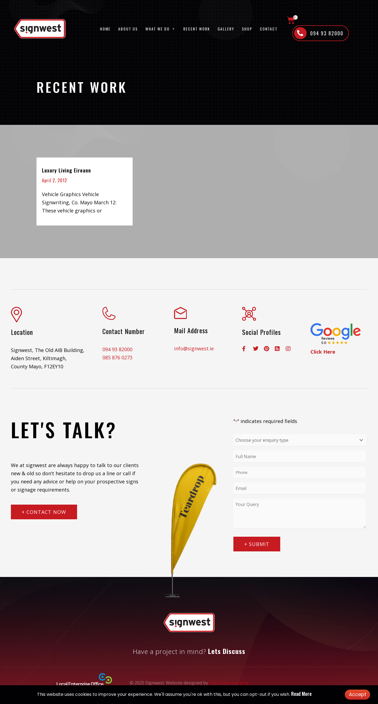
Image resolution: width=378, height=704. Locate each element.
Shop (247, 29)
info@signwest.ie (194, 348)
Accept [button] (357, 694)
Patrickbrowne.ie (229, 682)
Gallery (226, 29)
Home (105, 29)
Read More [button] (301, 693)
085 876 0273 (117, 357)
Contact (269, 29)
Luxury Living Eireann (66, 170)
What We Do (160, 29)
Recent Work (196, 29)
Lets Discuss (226, 651)
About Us (128, 29)
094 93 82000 (117, 349)
